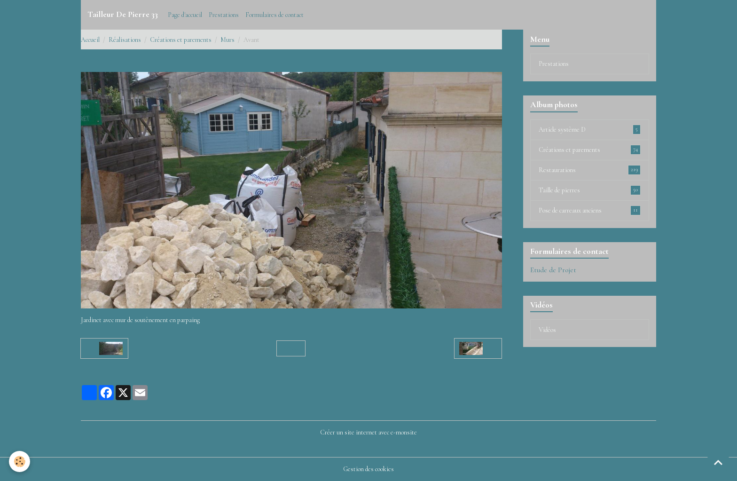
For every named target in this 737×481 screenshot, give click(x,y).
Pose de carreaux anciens (590, 210)
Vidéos (547, 330)
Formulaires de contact (274, 15)
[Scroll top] (718, 462)
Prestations (224, 15)
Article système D (590, 129)
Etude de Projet (553, 270)
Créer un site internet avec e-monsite (368, 432)
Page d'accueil (185, 15)
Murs (227, 40)
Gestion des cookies (368, 469)
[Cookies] (20, 461)
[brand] (122, 14)
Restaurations (590, 169)
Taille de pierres (590, 190)
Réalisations (125, 40)
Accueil (90, 40)
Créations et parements (181, 40)
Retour (291, 348)
